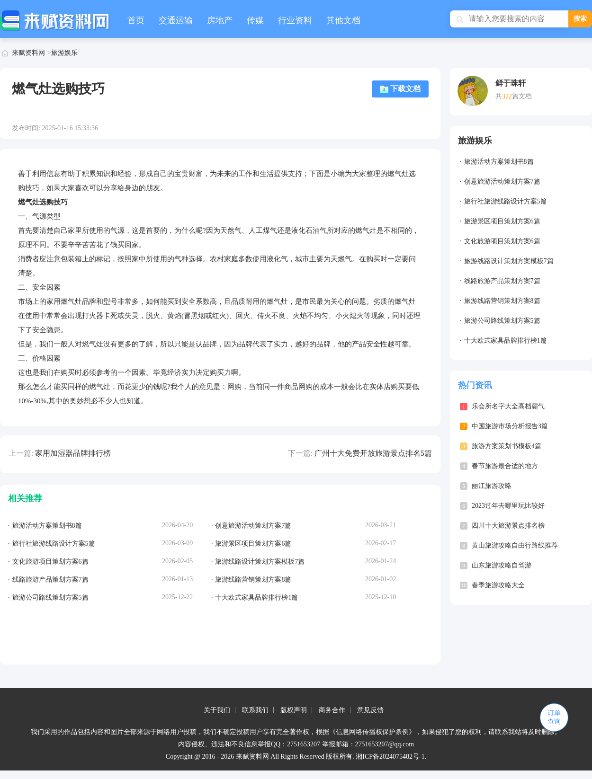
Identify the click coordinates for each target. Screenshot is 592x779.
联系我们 (255, 710)
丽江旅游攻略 (491, 485)
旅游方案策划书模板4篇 (506, 446)
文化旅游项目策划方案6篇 (502, 241)
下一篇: (300, 453)
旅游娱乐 (64, 52)
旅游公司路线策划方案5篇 (502, 320)
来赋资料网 (28, 52)
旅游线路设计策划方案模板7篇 (509, 261)
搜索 (580, 18)
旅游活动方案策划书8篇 (499, 161)
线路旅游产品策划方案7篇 (502, 280)
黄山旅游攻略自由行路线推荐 (515, 545)
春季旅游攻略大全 (498, 585)
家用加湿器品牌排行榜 (73, 453)
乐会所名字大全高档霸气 (508, 406)
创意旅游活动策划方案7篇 (502, 181)
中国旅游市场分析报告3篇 (510, 426)
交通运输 (176, 20)
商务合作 (332, 710)
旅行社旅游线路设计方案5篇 (505, 201)
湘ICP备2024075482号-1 (390, 756)
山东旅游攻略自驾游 (501, 565)
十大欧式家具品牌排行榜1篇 (505, 340)
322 (507, 96)
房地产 (220, 20)
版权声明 (293, 710)
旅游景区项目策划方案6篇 (502, 221)
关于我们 (217, 710)
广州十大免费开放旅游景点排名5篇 (373, 453)
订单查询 (554, 717)
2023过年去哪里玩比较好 (508, 505)
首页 (135, 20)
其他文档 (343, 20)
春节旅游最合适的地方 (505, 465)
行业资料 (295, 20)
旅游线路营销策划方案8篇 (502, 300)
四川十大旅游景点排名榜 (508, 525)
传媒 (255, 20)
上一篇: (21, 453)
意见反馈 (370, 710)
